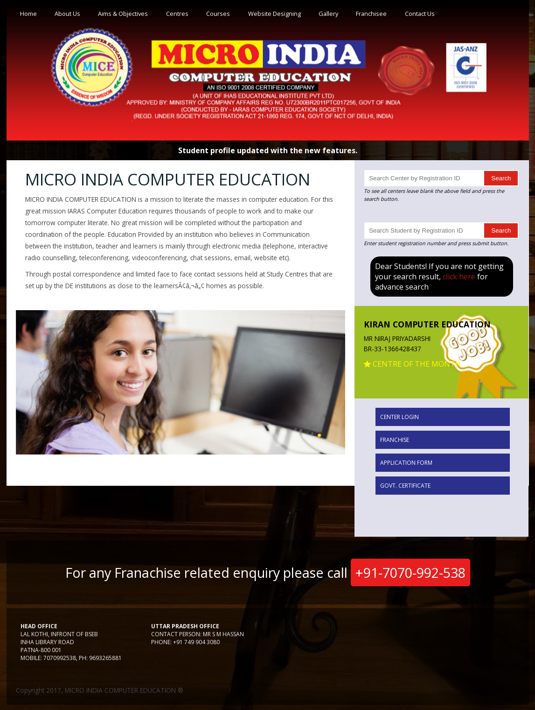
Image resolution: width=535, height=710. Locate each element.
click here (459, 276)
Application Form (406, 463)
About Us (67, 13)
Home (28, 13)
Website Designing (274, 13)
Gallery (328, 13)
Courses (218, 13)
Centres (177, 13)
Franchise (394, 440)
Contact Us (420, 13)
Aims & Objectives (123, 13)
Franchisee (371, 13)
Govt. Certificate (405, 486)
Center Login (399, 417)
